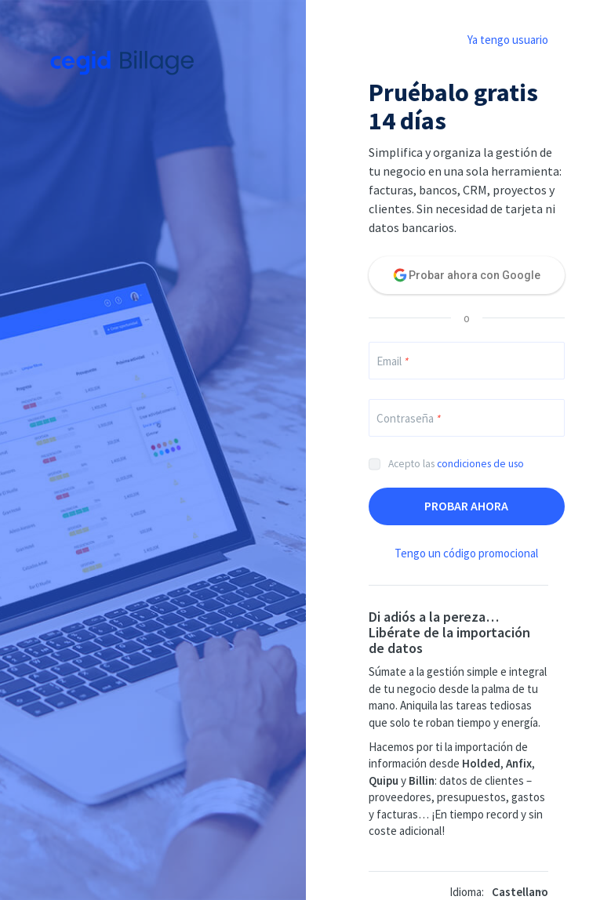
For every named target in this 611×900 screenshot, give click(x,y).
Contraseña (408, 418)
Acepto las (456, 464)
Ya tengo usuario (507, 39)
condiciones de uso (480, 463)
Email (392, 361)
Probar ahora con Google (474, 275)
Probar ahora (466, 506)
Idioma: (466, 891)
